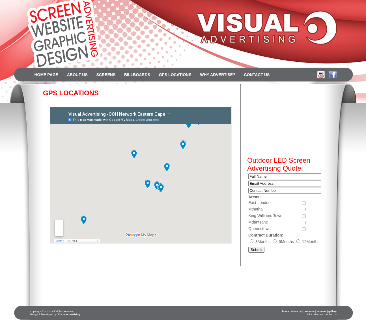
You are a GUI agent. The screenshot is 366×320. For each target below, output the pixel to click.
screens (321, 311)
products (309, 311)
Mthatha (255, 209)
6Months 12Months (296, 241)
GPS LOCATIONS (175, 74)
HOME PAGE (46, 74)
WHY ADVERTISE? (217, 74)
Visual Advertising (69, 314)
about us (296, 311)
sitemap (318, 314)
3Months (263, 241)
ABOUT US (77, 74)
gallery (332, 311)
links (309, 314)
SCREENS (106, 74)
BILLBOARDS (137, 74)
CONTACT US (257, 74)
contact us (331, 314)
